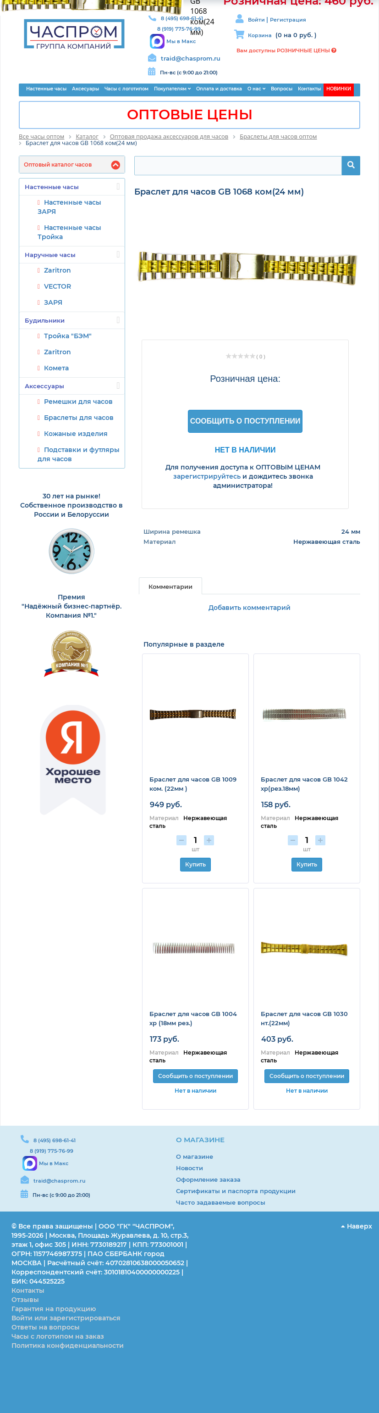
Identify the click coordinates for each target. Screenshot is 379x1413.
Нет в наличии (245, 449)
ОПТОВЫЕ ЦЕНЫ (190, 114)
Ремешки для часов (78, 401)
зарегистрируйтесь (207, 476)
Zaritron (57, 270)
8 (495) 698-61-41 (54, 1140)
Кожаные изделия (76, 434)
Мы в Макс (181, 41)
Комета (56, 368)
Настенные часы (72, 186)
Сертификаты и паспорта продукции (236, 1191)
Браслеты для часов (79, 417)
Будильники (72, 319)
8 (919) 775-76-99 (51, 1151)
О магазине (194, 1156)
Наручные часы (72, 254)
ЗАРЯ (53, 302)
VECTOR (57, 286)
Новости (189, 1168)
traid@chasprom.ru (190, 58)
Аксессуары (72, 385)
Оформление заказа (208, 1179)
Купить (195, 864)
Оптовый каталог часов (58, 164)
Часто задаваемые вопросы (220, 1202)
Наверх (356, 1226)
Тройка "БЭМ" (68, 336)
